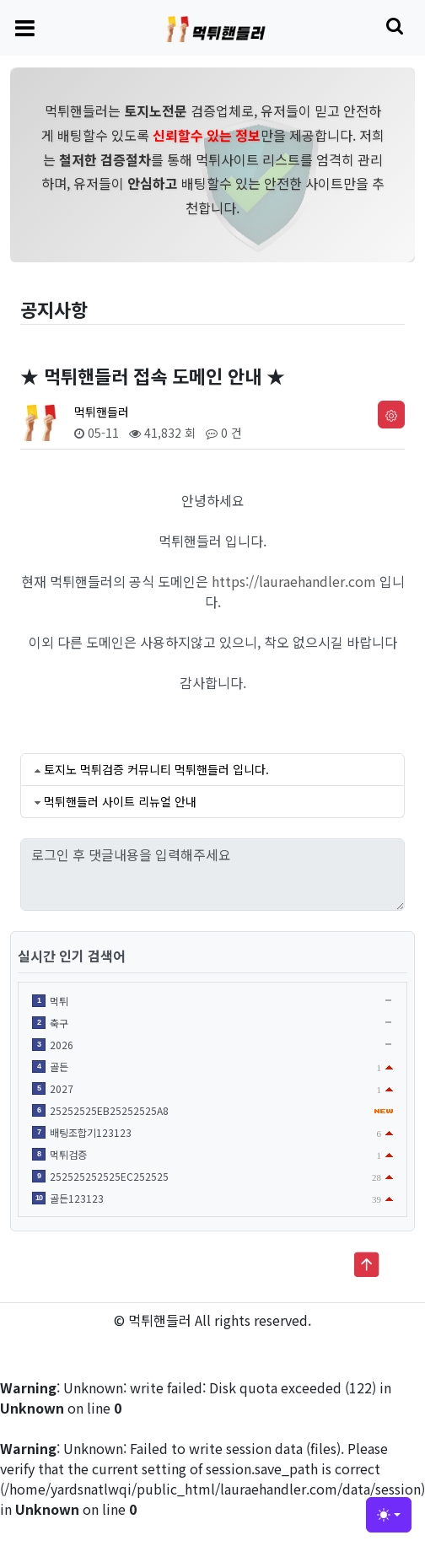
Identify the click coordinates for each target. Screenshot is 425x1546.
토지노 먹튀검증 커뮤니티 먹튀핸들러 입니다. (156, 769)
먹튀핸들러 (101, 411)
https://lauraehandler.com (294, 581)
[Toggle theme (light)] (389, 1515)
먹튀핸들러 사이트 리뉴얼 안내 (120, 801)
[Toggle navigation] (25, 26)
